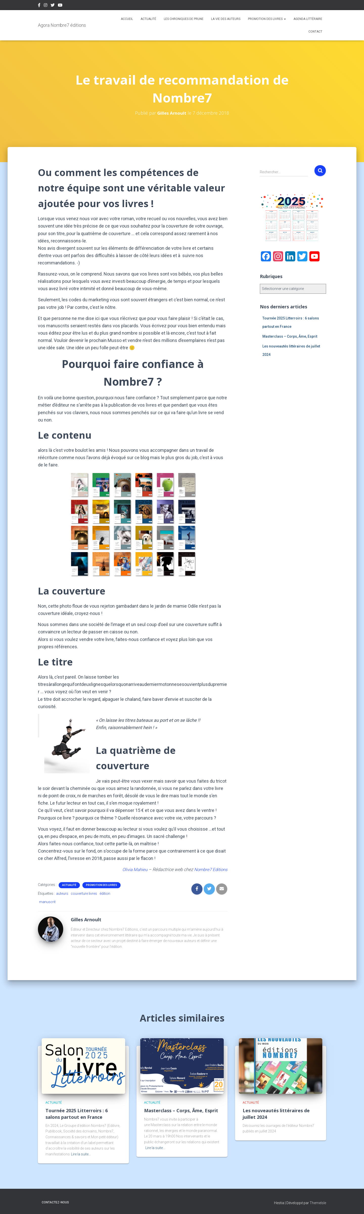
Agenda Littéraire (307, 19)
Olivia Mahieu (131, 869)
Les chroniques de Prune (183, 19)
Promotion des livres (267, 19)
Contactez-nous (55, 1202)
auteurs (62, 893)
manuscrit (47, 902)
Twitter (53, 6)
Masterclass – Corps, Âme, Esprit (289, 336)
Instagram (45, 6)
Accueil (127, 19)
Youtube (60, 6)
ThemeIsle (318, 1203)
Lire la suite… (81, 1154)
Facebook (39, 6)
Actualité (148, 19)
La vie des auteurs (225, 19)
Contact (315, 31)
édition (105, 893)
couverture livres (84, 893)
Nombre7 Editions (210, 869)
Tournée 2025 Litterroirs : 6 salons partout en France (77, 1113)
